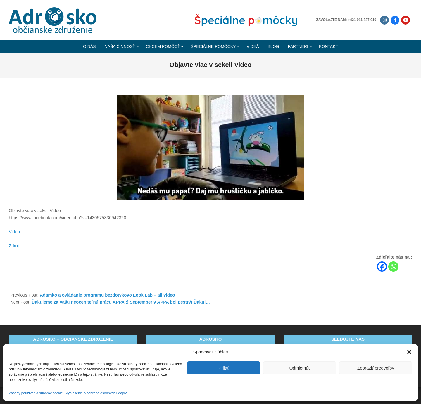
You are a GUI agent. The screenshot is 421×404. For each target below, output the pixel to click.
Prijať (223, 367)
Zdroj (14, 245)
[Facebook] (382, 266)
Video (14, 231)
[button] (409, 352)
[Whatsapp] (393, 266)
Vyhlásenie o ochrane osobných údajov (96, 393)
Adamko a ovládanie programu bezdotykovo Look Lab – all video (107, 294)
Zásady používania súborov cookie (36, 393)
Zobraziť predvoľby (375, 367)
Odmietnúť (299, 367)
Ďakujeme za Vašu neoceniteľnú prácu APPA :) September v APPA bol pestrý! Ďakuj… (121, 301)
